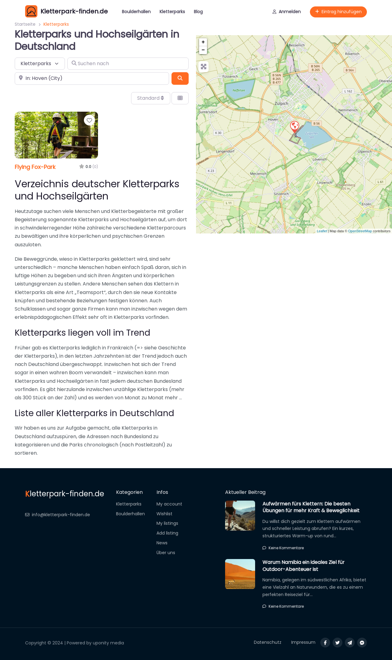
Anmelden (287, 12)
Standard (150, 98)
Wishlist (164, 514)
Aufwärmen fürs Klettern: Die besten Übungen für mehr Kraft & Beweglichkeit (311, 507)
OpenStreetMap (360, 231)
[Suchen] (180, 78)
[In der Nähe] (92, 78)
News (162, 543)
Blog (198, 12)
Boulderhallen (136, 12)
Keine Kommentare (283, 547)
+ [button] (203, 42)
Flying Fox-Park (35, 167)
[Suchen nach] (128, 64)
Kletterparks (172, 12)
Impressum (303, 642)
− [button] (203, 50)
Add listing (167, 533)
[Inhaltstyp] (40, 64)
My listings (167, 523)
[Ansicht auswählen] (180, 98)
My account (169, 504)
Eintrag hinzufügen (338, 12)
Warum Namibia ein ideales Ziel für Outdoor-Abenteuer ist (303, 565)
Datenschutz (267, 642)
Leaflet (322, 231)
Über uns (165, 553)
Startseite (25, 24)
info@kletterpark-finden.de (57, 515)
